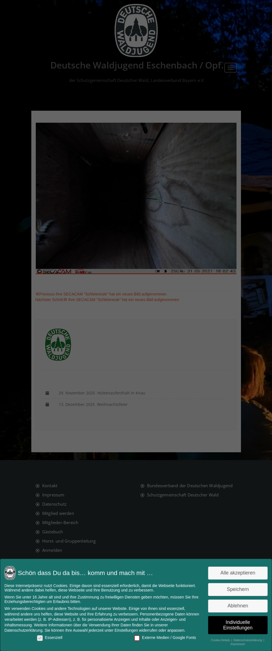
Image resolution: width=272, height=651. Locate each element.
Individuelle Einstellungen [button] (235, 624)
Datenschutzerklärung (26, 630)
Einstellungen (126, 630)
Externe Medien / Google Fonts (164, 637)
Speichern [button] (235, 589)
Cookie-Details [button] (218, 639)
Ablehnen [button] (235, 605)
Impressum (235, 643)
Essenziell (51, 637)
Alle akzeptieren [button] (235, 573)
